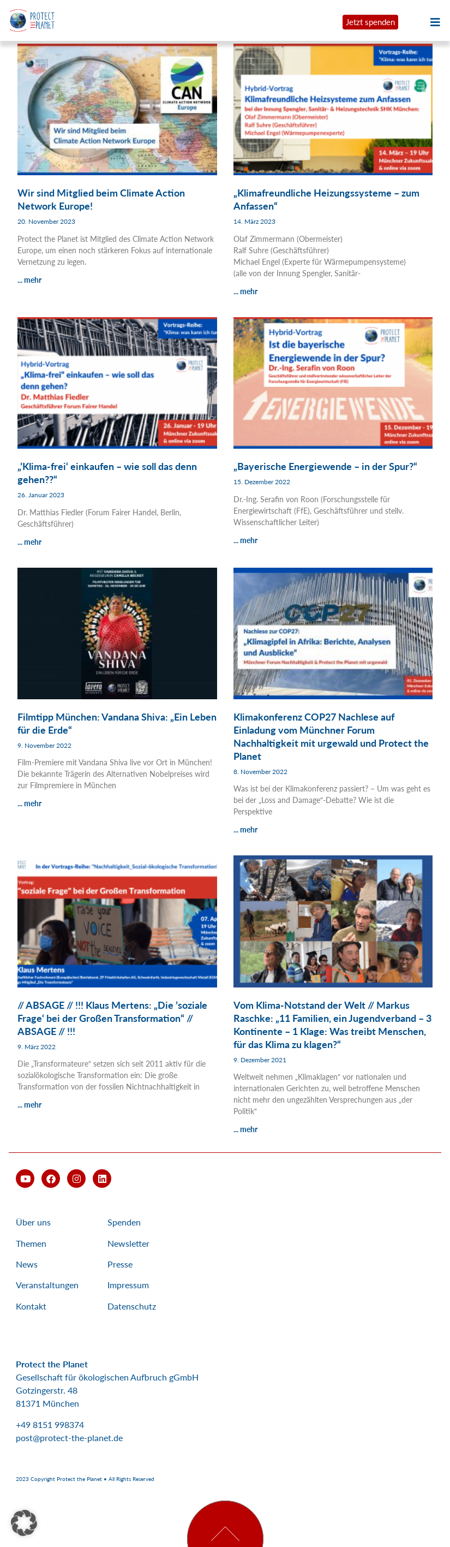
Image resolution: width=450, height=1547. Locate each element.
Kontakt (31, 1306)
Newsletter (128, 1243)
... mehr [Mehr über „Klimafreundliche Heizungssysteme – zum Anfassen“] (245, 291)
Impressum (128, 1285)
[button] (24, 1523)
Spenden (124, 1222)
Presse (120, 1264)
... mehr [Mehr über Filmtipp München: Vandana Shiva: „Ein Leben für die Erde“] (29, 803)
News (27, 1264)
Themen (31, 1243)
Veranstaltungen (47, 1285)
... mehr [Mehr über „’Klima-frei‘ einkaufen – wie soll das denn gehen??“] (29, 541)
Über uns (33, 1222)
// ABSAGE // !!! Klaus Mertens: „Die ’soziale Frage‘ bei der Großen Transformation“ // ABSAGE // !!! (112, 1018)
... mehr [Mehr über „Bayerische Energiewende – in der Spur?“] (245, 540)
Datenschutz (131, 1306)
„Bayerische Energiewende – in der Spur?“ (325, 466)
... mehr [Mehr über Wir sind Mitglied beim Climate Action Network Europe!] (29, 279)
